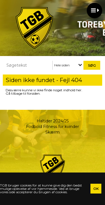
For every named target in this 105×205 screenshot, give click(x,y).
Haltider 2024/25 (53, 121)
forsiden (33, 93)
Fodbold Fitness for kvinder (52, 126)
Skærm (52, 132)
